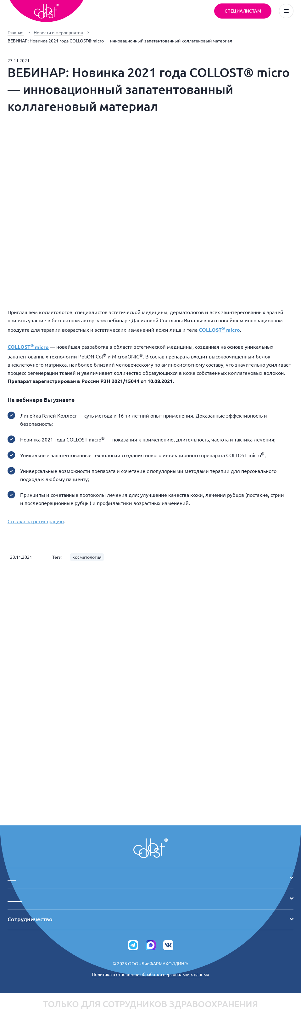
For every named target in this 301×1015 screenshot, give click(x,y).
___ (150, 877)
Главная (16, 32)
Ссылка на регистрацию (36, 521)
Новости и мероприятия (58, 32)
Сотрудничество (150, 919)
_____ (150, 898)
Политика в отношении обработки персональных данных (150, 974)
